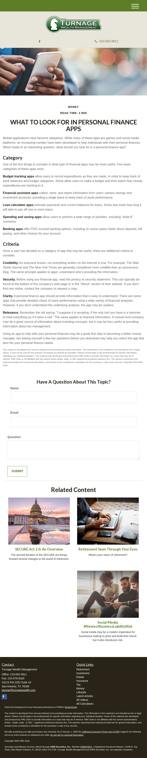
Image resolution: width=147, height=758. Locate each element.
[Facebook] (39, 41)
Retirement (82, 669)
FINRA (83, 747)
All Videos (82, 699)
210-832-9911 (106, 41)
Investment (82, 673)
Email (14, 412)
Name (14, 388)
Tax (78, 684)
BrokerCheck (71, 707)
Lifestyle (81, 692)
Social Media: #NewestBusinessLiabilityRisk (108, 624)
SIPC (89, 747)
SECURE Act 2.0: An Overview (39, 549)
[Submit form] (17, 471)
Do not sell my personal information (66, 735)
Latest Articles (84, 696)
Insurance (82, 680)
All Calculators (84, 703)
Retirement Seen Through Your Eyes (108, 549)
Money (80, 688)
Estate (80, 677)
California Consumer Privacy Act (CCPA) (101, 732)
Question (14, 437)
